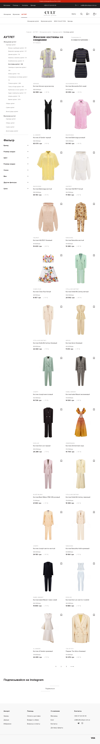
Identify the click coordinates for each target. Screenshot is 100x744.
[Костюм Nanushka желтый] (81, 218)
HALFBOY (69, 186)
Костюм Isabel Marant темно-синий (45, 600)
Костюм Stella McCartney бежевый (45, 343)
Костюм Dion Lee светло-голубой (77, 600)
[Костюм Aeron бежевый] (81, 321)
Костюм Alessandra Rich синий (76, 86)
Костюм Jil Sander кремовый (43, 651)
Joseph (35, 392)
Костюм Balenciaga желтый (42, 189)
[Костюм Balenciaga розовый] (81, 115)
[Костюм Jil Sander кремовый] (48, 629)
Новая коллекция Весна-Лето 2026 (50, 1)
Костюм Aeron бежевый (74, 343)
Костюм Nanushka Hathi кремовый (77, 548)
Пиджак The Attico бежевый (76, 651)
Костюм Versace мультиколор (43, 86)
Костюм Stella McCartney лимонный (78, 497)
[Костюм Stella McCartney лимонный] (81, 475)
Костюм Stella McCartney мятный (77, 292)
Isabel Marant (71, 392)
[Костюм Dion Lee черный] (48, 423)
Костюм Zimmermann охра (75, 446)
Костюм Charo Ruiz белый (42, 292)
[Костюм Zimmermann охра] (81, 423)
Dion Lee (36, 443)
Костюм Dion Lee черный (41, 446)
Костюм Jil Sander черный (42, 138)
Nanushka (69, 238)
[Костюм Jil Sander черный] (48, 115)
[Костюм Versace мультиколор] (48, 64)
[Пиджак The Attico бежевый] (81, 629)
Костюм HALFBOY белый (74, 189)
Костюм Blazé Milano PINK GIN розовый (46, 497)
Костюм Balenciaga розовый (75, 138)
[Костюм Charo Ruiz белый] (48, 269)
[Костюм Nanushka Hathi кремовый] (81, 526)
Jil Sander (37, 135)
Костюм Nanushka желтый (75, 240)
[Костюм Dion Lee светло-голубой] (81, 578)
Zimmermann (70, 443)
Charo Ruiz (37, 289)
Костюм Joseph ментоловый (43, 394)
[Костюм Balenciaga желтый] (48, 167)
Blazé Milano (38, 494)
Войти (74, 14)
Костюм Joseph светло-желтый (44, 548)
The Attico (70, 648)
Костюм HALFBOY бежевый (42, 240)
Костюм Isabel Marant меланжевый (78, 394)
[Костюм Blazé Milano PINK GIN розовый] (48, 475)
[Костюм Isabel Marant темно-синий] (48, 578)
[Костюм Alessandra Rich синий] (81, 64)
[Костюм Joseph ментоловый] (48, 372)
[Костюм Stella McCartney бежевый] (48, 321)
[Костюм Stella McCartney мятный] (81, 269)
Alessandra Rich (72, 83)
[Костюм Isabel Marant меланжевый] (81, 372)
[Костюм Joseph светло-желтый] (48, 526)
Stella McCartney (72, 289)
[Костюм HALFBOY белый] (81, 167)
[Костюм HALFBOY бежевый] (48, 218)
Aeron (68, 340)
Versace (36, 83)
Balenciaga (70, 135)
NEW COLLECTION (60, 21)
